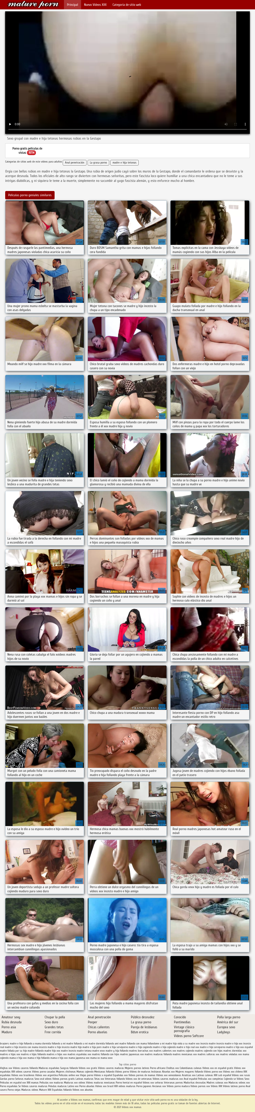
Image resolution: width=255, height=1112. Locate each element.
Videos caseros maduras (111, 1068)
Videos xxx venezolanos (169, 1075)
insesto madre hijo (72, 1047)
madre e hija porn (92, 1047)
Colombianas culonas (191, 1068)
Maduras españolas (49, 1068)
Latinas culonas (204, 1075)
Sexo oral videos (43, 1078)
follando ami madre (116, 1043)
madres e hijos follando (33, 1054)
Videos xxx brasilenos (23, 1075)
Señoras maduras (24, 1078)
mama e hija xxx (18, 1058)
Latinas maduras (84, 1078)
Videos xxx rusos (241, 1075)
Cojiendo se (230, 1078)
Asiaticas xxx (189, 1075)
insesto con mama (28, 1047)
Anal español (190, 1078)
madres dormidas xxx (234, 1050)
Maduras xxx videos (74, 1082)
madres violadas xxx (231, 1054)
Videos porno (122, 1071)
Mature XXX (45, 1089)
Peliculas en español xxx (13, 1082)
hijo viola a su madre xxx (186, 1043)
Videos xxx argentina (47, 1075)
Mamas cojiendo (84, 1071)
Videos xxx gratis (88, 1068)
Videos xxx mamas (33, 4)
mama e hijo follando (38, 1058)
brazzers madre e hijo (11, 1043)
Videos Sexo (243, 1078)
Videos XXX (216, 1086)
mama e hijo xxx (59, 1058)
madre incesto (68, 1050)
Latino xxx (73, 1086)
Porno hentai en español (129, 1082)
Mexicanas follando (104, 1071)
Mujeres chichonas (66, 1071)
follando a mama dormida (37, 1043)
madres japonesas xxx (132, 1054)
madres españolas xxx (79, 1054)
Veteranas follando (115, 1078)
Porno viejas (14, 1089)
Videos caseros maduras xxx (168, 1078)
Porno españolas (9, 1086)
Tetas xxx (99, 1078)
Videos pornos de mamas (141, 1075)
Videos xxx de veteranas (139, 1078)
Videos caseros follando (25, 1068)
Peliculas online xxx (69, 1075)
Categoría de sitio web (127, 5)
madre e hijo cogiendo (140, 1047)
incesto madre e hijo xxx (229, 1043)
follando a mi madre (62, 1043)
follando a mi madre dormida (89, 1043)
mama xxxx (107, 1058)
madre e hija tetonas (124, 162)
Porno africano (157, 1068)
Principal (72, 5)
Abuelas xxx (168, 1071)
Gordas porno (7, 1078)
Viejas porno (86, 1075)
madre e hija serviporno (115, 1047)
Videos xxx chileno (233, 1071)
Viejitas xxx (6, 1068)
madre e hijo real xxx (188, 1047)
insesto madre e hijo (50, 1047)
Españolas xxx (120, 1075)
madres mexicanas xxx (185, 1054)
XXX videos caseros (21, 1071)
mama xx (95, 1058)
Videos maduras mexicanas (101, 1082)
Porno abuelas (86, 1086)
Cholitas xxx (172, 1068)
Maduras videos (29, 1089)
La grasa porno (98, 162)
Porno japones (144, 1086)
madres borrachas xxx (141, 1050)
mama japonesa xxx (79, 1058)
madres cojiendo (185, 1050)
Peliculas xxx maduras (51, 1082)
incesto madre (208, 1043)
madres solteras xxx (208, 1054)
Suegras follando (69, 1068)
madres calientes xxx (165, 1050)
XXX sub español (222, 1075)
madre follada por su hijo (13, 1050)
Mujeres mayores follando (190, 1071)
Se (19, 1086)
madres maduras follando (158, 1054)
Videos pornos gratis (63, 1078)
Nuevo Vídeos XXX (95, 5)
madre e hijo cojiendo (164, 1047)
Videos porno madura (178, 1086)
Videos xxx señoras (153, 1082)
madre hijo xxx (52, 1050)
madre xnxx (98, 1050)
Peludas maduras (57, 1086)
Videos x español (103, 1075)
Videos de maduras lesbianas (146, 1071)
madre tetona (84, 1050)
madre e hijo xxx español (239, 1047)
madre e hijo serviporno (212, 1047)
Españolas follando (62, 1089)
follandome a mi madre (160, 1043)
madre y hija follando (117, 1050)
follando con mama (137, 1043)
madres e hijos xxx (57, 1054)
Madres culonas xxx (217, 1082)
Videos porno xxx (213, 1071)
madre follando (36, 1050)
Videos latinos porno (234, 1086)
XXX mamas (33, 1082)
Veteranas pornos (173, 1082)
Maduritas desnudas (195, 1082)
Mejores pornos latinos (137, 1068)
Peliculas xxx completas (210, 1078)
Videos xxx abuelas (83, 1089)
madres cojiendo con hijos (209, 1050)
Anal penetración (74, 162)
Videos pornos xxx (200, 1086)
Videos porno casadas (43, 1071)
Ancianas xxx (159, 1086)
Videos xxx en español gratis (217, 1068)
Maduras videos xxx (239, 1082)
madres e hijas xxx (10, 1054)
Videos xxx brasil (104, 1086)
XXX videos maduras (125, 1086)
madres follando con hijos (105, 1054)
